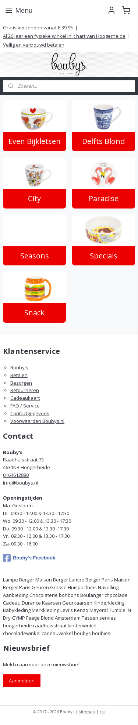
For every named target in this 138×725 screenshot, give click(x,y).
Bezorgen (21, 383)
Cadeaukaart (25, 398)
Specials (103, 256)
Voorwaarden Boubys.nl (37, 421)
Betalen (19, 375)
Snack (34, 313)
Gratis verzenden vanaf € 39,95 (38, 27)
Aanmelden (22, 680)
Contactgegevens (29, 413)
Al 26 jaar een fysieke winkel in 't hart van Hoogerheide (64, 36)
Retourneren (24, 390)
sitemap (87, 711)
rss (102, 711)
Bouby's (19, 367)
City (34, 198)
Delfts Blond (103, 141)
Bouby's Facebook (29, 558)
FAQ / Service (25, 405)
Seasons (34, 256)
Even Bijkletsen (34, 141)
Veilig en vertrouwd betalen (33, 44)
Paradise (103, 198)
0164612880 (16, 475)
